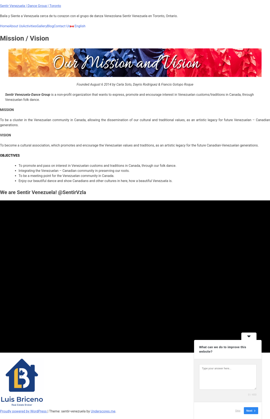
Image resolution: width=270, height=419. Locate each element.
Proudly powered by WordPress (23, 411)
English (77, 26)
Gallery (42, 26)
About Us (16, 26)
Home (4, 26)
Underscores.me (103, 411)
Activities (29, 26)
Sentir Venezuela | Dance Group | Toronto (30, 6)
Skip (237, 410)
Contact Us (62, 26)
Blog (50, 26)
